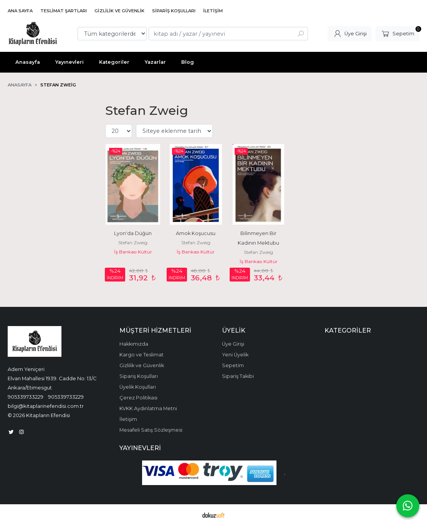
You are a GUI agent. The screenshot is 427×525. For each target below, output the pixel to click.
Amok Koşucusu (195, 233)
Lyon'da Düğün (133, 233)
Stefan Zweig (132, 242)
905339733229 (25, 397)
